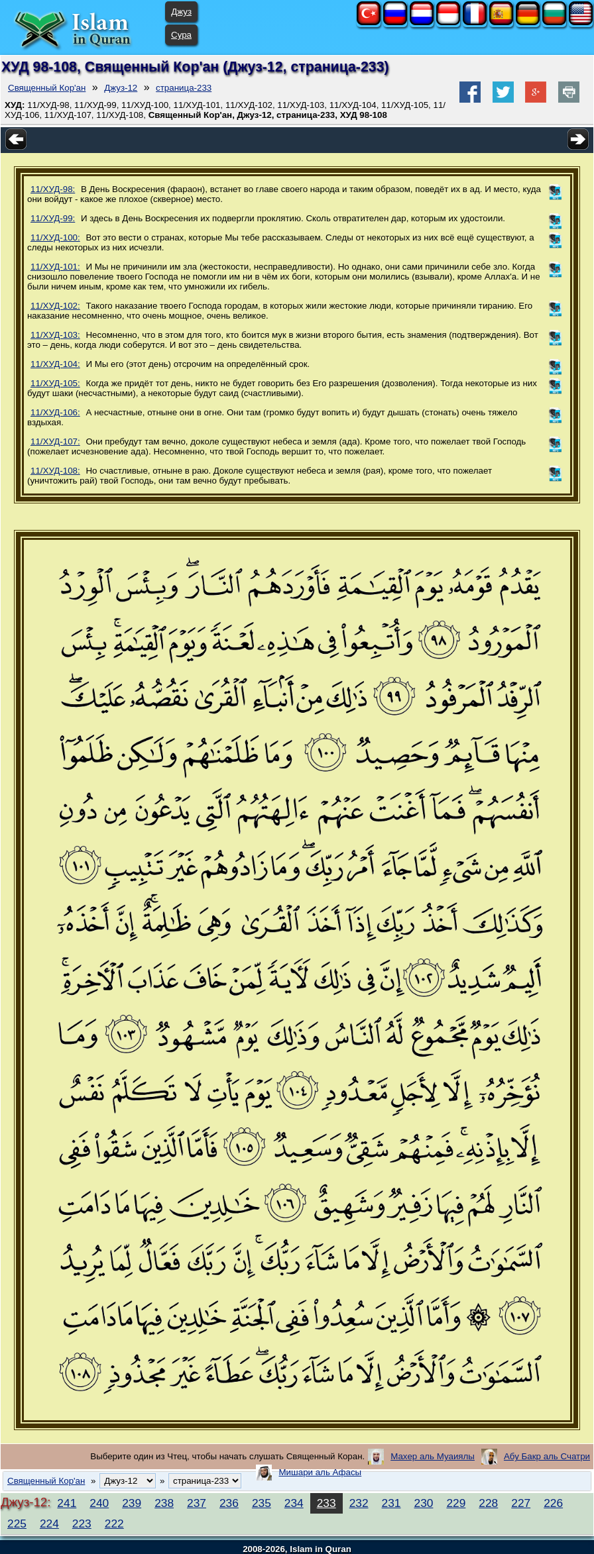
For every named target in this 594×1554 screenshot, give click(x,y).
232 (359, 1503)
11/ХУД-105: (55, 383)
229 (455, 1503)
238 (164, 1503)
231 (391, 1503)
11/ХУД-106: (55, 412)
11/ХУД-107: (55, 441)
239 (131, 1503)
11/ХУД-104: (55, 364)
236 (229, 1503)
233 (326, 1503)
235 (261, 1503)
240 (99, 1503)
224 (49, 1523)
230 (424, 1503)
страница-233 (183, 88)
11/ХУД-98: (52, 189)
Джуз (181, 12)
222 (114, 1523)
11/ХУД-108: (55, 471)
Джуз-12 (120, 88)
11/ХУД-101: (55, 267)
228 (488, 1503)
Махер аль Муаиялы (432, 1456)
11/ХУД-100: (55, 237)
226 (553, 1503)
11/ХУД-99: (52, 218)
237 (196, 1503)
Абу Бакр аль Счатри (547, 1456)
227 (520, 1503)
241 (66, 1503)
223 (81, 1523)
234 (294, 1503)
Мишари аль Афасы (319, 1472)
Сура (181, 35)
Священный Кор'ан (47, 88)
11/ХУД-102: (55, 306)
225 (17, 1523)
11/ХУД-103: (55, 335)
